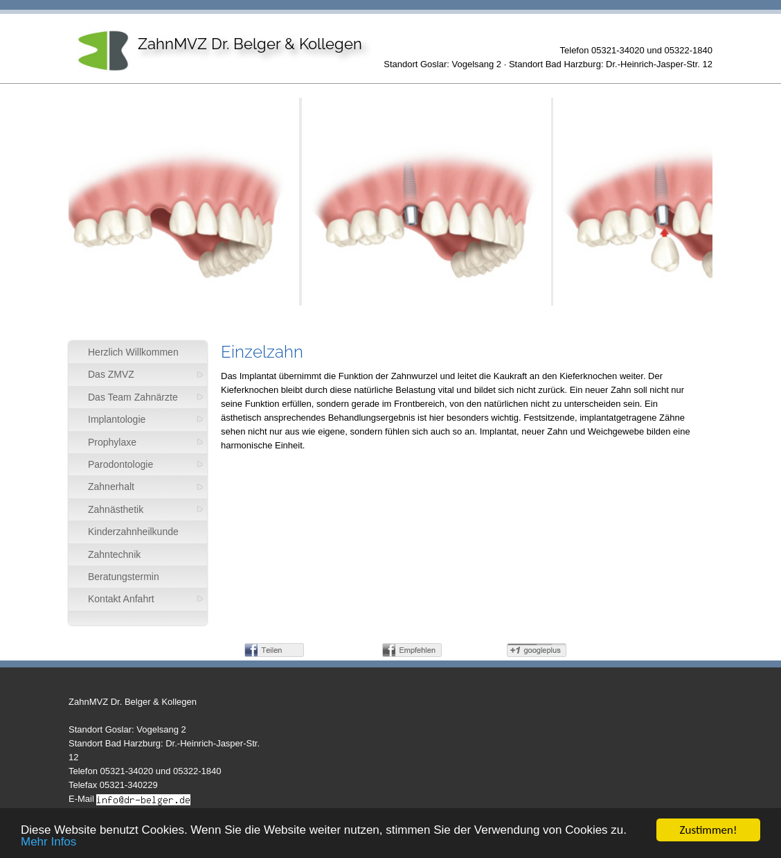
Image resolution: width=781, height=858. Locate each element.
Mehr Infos (48, 843)
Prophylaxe (112, 442)
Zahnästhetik (115, 509)
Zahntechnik (114, 554)
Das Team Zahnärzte (133, 397)
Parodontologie (120, 464)
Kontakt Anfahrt (121, 598)
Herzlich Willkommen (133, 352)
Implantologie (116, 419)
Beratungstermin (123, 576)
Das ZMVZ (111, 374)
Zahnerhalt (111, 486)
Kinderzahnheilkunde (133, 531)
